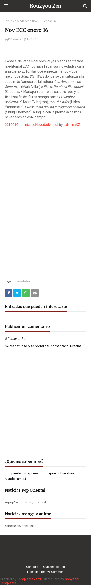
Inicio (8, 21)
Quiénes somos (54, 567)
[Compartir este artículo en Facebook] (8, 293)
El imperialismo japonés (21, 473)
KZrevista (14, 39)
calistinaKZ (72, 125)
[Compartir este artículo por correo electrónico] (35, 293)
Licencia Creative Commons (46, 572)
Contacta (32, 567)
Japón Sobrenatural (60, 473)
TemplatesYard (29, 579)
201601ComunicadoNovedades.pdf (31, 125)
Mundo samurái (16, 478)
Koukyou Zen (45, 6)
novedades (22, 21)
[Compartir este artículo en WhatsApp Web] (26, 293)
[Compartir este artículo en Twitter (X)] (17, 293)
